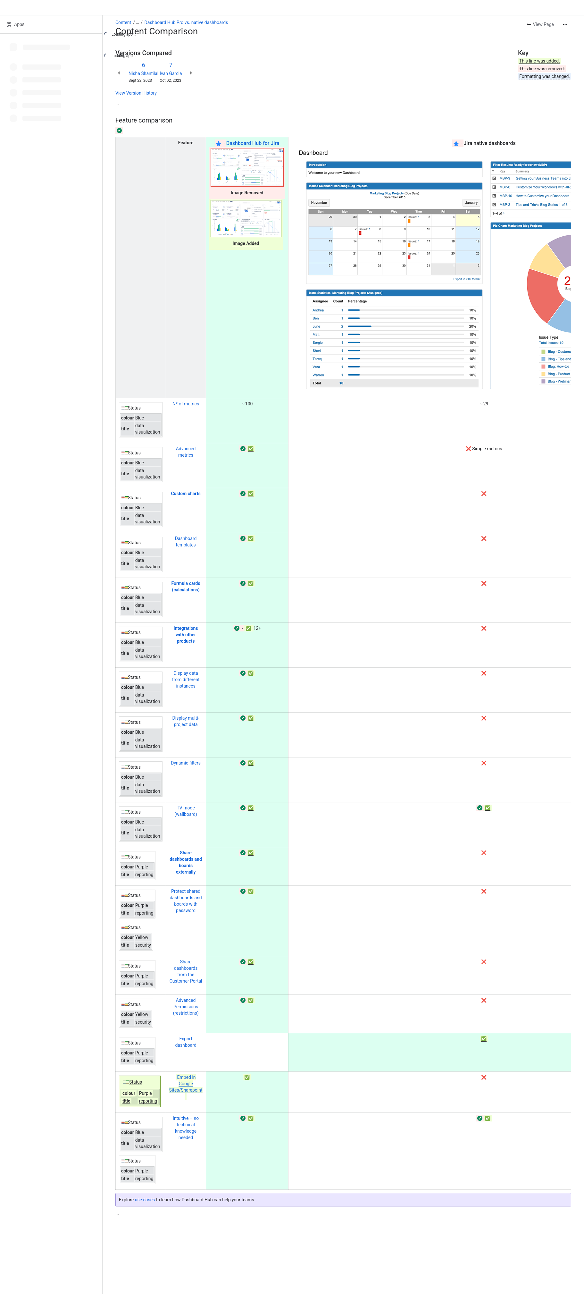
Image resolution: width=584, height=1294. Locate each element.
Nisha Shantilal (143, 73)
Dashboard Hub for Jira (252, 143)
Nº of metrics (185, 403)
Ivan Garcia (171, 73)
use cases (145, 1199)
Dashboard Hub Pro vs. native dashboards (186, 22)
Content (123, 22)
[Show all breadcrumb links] (137, 22)
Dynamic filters (186, 762)
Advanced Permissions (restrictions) (186, 1007)
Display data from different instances (186, 680)
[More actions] (565, 24)
